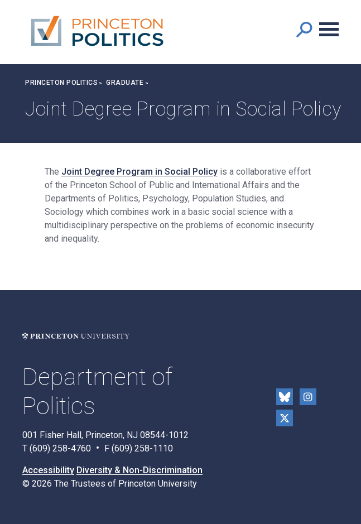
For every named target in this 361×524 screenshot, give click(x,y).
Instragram (308, 396)
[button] (303, 29)
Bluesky (284, 396)
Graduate (124, 82)
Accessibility (48, 470)
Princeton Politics (61, 82)
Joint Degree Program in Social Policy (139, 171)
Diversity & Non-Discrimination (139, 470)
